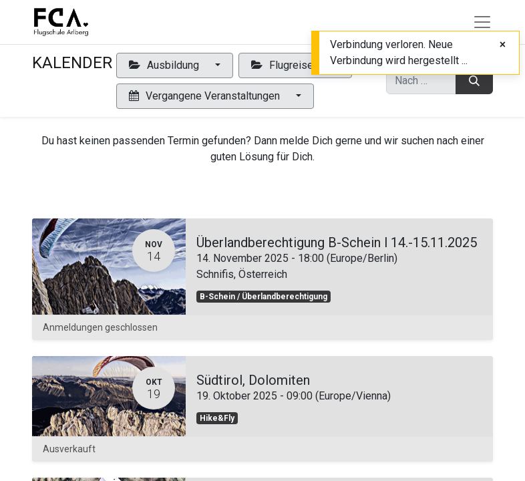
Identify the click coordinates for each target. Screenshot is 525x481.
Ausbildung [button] (165, 65)
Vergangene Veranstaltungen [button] (206, 96)
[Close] (502, 44)
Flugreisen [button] (286, 65)
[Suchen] (474, 80)
